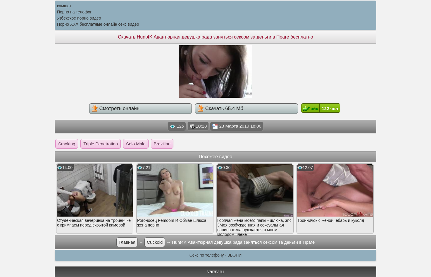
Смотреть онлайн (115, 108)
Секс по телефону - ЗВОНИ (215, 255)
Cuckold (155, 242)
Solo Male (136, 143)
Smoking (66, 143)
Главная (127, 242)
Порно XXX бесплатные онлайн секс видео (98, 24)
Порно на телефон (74, 12)
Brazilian (162, 143)
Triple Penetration (100, 143)
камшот (64, 6)
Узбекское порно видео (79, 18)
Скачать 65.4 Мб (220, 108)
